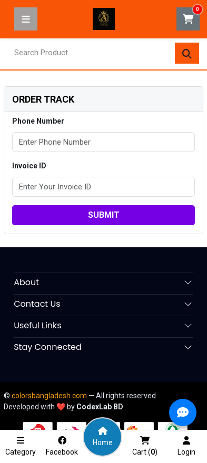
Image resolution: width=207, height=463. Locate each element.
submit (104, 215)
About (26, 282)
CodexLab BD (99, 406)
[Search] (187, 54)
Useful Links (37, 325)
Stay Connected (48, 347)
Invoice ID (29, 166)
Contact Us (37, 304)
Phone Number (38, 121)
